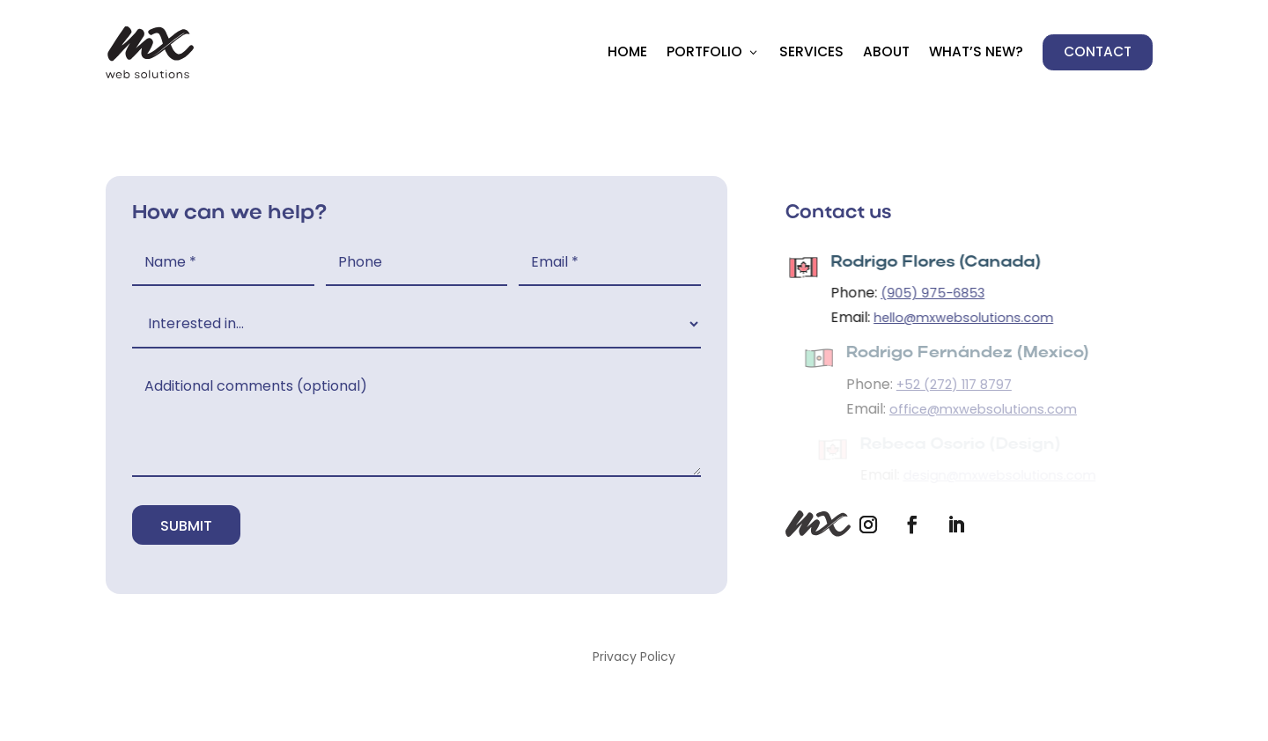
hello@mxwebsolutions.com (968, 317)
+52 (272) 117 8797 (959, 384)
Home (627, 51)
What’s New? (976, 51)
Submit (186, 526)
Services (811, 51)
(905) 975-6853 (937, 293)
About (886, 51)
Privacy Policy (634, 657)
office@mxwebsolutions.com (988, 409)
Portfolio (704, 51)
